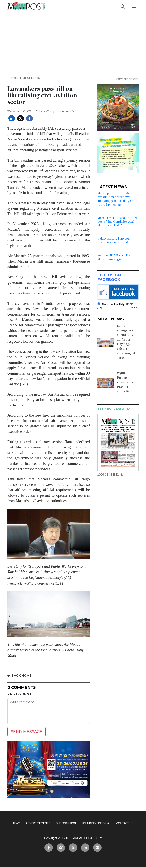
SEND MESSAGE (26, 731)
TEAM (16, 823)
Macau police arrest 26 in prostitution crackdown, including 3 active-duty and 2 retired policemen (117, 199)
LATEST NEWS (30, 78)
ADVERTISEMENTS (38, 823)
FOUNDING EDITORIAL (96, 823)
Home (11, 78)
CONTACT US (124, 823)
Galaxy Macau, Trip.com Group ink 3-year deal (113, 240)
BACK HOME (19, 675)
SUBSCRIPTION (66, 823)
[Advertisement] (73, 41)
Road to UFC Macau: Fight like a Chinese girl (115, 257)
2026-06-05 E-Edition (111, 474)
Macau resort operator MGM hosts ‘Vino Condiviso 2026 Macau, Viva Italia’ (117, 221)
